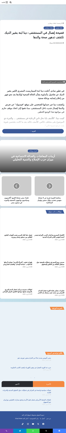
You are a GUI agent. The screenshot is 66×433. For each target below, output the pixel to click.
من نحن (48, 418)
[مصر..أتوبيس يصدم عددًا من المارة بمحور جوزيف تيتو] (58, 361)
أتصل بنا (42, 418)
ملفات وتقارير (52, 23)
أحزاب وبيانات (33, 151)
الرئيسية (60, 23)
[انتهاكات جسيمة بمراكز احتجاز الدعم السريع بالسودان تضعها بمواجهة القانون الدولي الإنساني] (17, 279)
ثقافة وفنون (59, 28)
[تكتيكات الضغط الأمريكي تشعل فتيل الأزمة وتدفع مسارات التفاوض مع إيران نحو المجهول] (58, 403)
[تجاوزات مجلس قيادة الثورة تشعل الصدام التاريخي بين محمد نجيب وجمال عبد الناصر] (49, 279)
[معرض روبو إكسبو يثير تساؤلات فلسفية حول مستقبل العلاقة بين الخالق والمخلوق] (49, 251)
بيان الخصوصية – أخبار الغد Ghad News (27, 418)
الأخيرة (48, 384)
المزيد (33, 131)
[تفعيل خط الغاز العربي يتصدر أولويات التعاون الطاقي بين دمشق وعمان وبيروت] (17, 224)
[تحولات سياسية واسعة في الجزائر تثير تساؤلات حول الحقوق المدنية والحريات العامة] (58, 393)
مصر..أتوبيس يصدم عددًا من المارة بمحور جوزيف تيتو (34, 358)
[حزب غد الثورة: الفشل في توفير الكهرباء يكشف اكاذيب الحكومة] (58, 371)
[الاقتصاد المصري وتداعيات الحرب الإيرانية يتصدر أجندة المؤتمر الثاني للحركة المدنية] (49, 224)
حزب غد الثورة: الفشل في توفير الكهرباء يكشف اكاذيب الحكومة (31, 367)
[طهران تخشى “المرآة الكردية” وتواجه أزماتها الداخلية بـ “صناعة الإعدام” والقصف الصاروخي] (17, 251)
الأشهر (17, 384)
